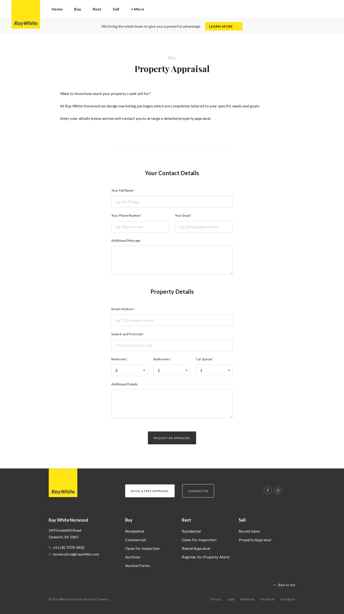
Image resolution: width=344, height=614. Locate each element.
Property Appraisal (255, 539)
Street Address (122, 309)
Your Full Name (122, 190)
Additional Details (124, 384)
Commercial (135, 539)
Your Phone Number (125, 215)
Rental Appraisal (196, 548)
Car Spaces (204, 359)
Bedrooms (118, 359)
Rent (186, 520)
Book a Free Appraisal (150, 491)
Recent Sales (249, 531)
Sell (242, 520)
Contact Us (198, 491)
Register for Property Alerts (206, 557)
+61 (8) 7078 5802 (69, 547)
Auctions (132, 557)
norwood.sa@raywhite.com (76, 554)
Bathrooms (162, 359)
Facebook (267, 599)
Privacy (216, 599)
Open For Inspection (142, 548)
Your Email (182, 215)
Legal (231, 599)
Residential (134, 531)
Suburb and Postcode (127, 334)
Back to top (286, 585)
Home (57, 9)
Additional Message (125, 240)
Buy (129, 520)
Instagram (287, 599)
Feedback (247, 599)
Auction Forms (137, 565)
